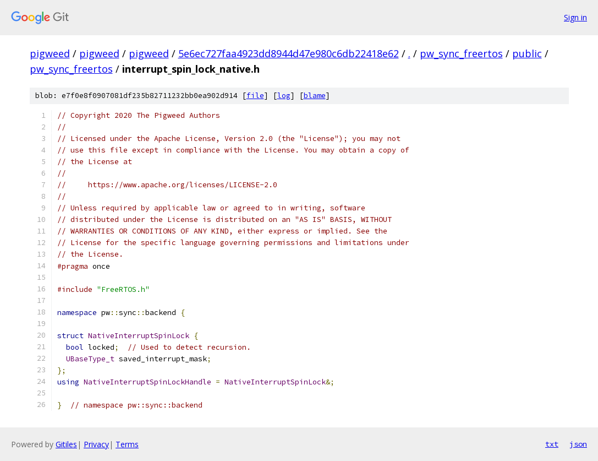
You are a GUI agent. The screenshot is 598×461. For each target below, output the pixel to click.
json (578, 444)
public (527, 53)
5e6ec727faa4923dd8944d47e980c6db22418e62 (288, 53)
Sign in (575, 17)
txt (551, 444)
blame (315, 95)
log (283, 95)
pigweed (50, 53)
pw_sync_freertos (461, 53)
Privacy (96, 444)
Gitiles (66, 444)
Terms (127, 444)
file (255, 95)
